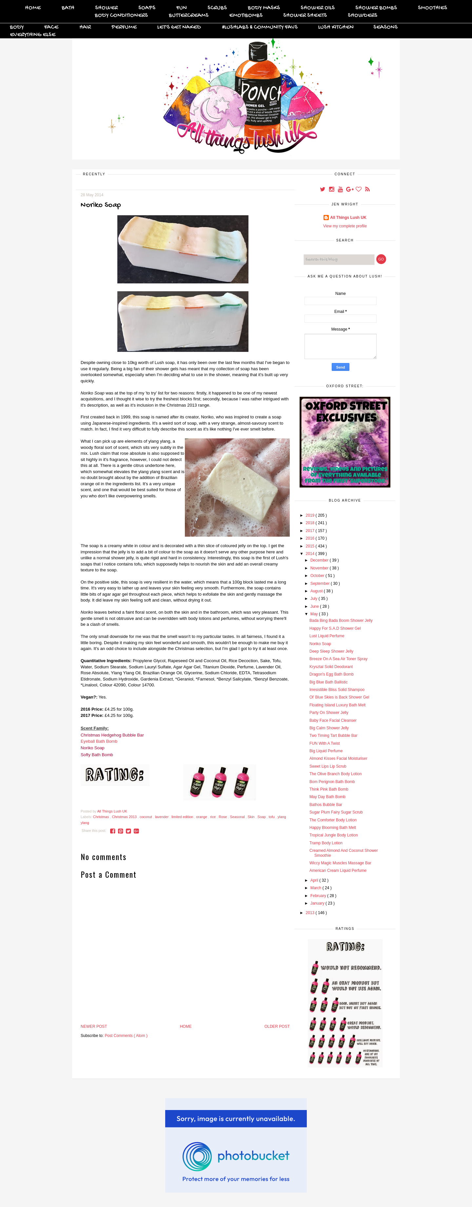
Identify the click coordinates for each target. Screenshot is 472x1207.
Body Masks (264, 8)
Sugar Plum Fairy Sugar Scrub (336, 812)
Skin (252, 817)
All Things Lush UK (348, 217)
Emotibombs (246, 15)
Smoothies (432, 8)
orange (202, 817)
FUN (181, 8)
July (314, 598)
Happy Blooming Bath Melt (332, 827)
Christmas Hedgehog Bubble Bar (112, 735)
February (318, 895)
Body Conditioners (121, 15)
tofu (272, 817)
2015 (311, 546)
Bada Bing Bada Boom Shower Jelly (341, 620)
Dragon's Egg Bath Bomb (331, 674)
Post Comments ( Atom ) (126, 1035)
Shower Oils (318, 8)
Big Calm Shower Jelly (329, 728)
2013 (311, 912)
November (320, 568)
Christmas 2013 (125, 817)
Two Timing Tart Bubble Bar (333, 735)
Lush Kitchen (336, 27)
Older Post (277, 1026)
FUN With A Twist (324, 743)
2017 (311, 530)
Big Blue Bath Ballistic (328, 682)
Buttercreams (188, 15)
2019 (311, 515)
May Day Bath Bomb (327, 797)
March (316, 888)
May (314, 614)
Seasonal (238, 817)
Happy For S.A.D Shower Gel (335, 628)
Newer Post (94, 1026)
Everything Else (32, 34)
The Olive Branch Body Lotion (335, 774)
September (320, 583)
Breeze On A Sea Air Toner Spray (338, 659)
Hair (85, 27)
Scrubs (217, 8)
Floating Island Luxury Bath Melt (337, 705)
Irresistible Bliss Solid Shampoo (336, 689)
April (314, 880)
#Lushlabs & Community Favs (260, 27)
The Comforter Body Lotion (333, 820)
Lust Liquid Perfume (326, 636)
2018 (311, 523)
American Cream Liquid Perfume (337, 870)
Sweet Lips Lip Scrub (327, 766)
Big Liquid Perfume (326, 751)
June (315, 606)
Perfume (124, 27)
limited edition (182, 817)
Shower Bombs (376, 8)
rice (213, 817)
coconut (146, 817)
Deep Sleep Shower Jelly (331, 651)
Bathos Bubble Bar (325, 804)
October (317, 575)
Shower (106, 8)
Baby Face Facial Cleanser (333, 720)
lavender (162, 817)
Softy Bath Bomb (97, 754)
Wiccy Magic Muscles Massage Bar (340, 863)
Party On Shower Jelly (328, 712)
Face (51, 27)
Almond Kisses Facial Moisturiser (338, 758)
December (320, 560)
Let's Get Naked (179, 27)
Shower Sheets (305, 15)
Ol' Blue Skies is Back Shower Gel (339, 697)
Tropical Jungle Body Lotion (333, 835)
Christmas (101, 817)
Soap (262, 817)
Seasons (385, 27)
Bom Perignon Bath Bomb (332, 781)
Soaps (146, 8)
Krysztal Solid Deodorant (331, 666)
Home (33, 8)
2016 (311, 538)
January (317, 903)
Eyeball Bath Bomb (99, 741)
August (317, 591)
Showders (362, 15)
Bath (68, 8)
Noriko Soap (93, 747)
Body (17, 27)
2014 (311, 553)
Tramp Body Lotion (326, 843)
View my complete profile (345, 226)
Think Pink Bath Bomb (328, 789)
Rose (223, 817)
